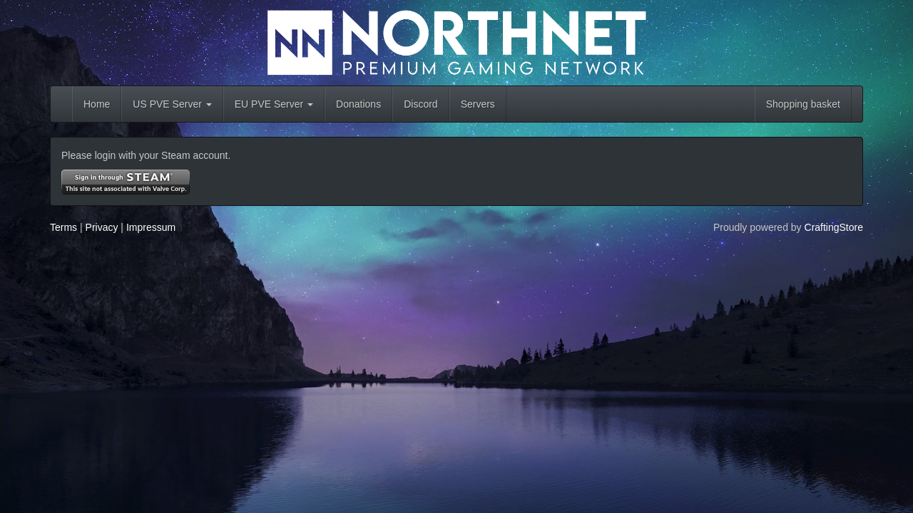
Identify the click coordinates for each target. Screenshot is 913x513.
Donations (358, 104)
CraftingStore (834, 227)
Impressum (150, 227)
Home (96, 104)
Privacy (102, 227)
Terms (63, 227)
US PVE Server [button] (172, 104)
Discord (420, 104)
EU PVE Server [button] (274, 104)
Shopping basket (803, 104)
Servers (478, 104)
